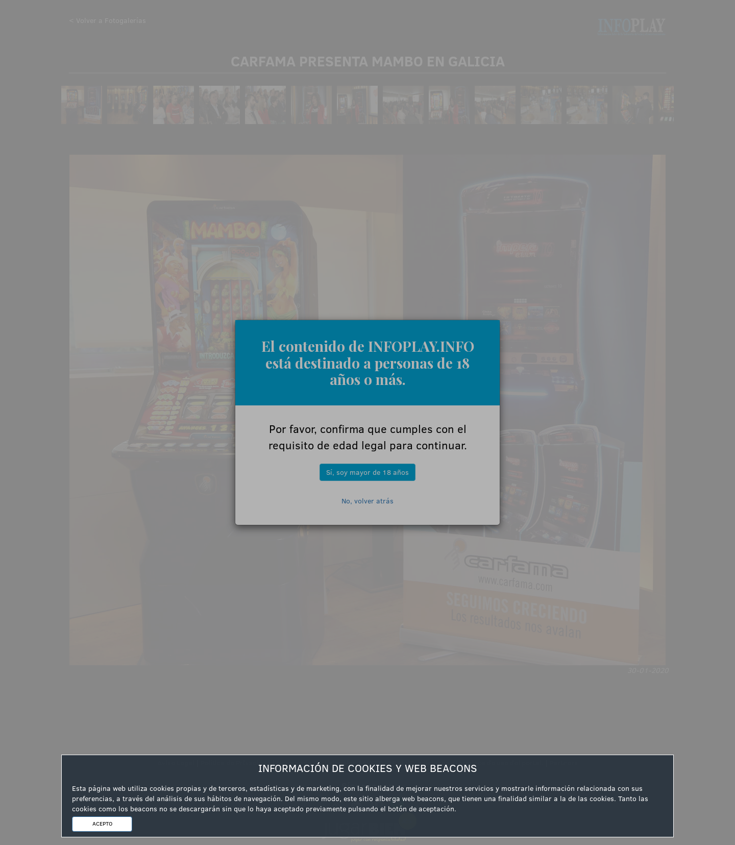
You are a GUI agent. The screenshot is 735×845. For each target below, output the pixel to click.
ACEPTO (102, 823)
